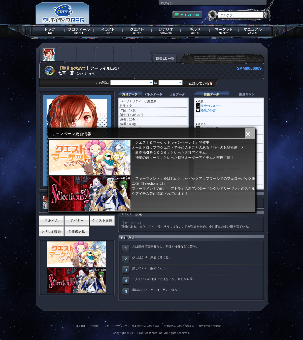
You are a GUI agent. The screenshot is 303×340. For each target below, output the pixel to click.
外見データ (130, 94)
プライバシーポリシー (116, 325)
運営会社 (80, 325)
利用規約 (94, 325)
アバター (76, 220)
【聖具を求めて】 (74, 68)
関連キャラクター (246, 94)
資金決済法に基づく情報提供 (179, 325)
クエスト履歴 (102, 220)
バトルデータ (153, 94)
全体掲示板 (76, 231)
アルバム (51, 220)
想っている (202, 83)
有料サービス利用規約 (210, 325)
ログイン (167, 3)
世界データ (177, 94)
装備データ (211, 94)
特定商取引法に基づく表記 (145, 325)
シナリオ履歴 (51, 231)
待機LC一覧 (164, 57)
